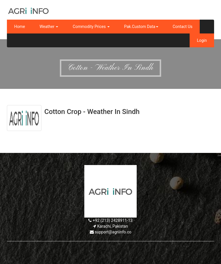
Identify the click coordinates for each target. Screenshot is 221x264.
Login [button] (202, 40)
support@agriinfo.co (113, 232)
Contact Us (183, 26)
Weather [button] (48, 26)
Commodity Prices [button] (91, 26)
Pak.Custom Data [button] (141, 26)
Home (19, 26)
